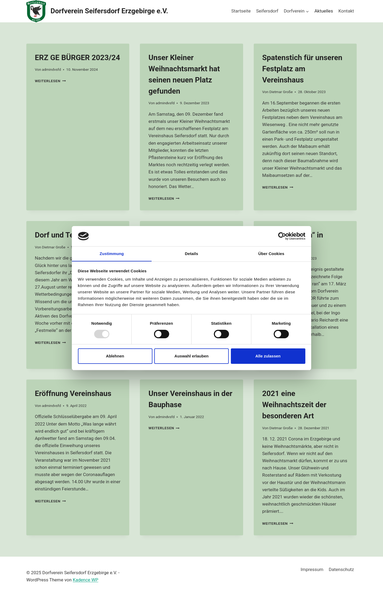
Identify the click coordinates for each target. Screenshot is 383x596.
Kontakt (346, 11)
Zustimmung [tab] (112, 253)
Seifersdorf (267, 11)
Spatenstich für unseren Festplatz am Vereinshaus (302, 68)
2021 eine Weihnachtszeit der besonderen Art (294, 404)
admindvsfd (51, 69)
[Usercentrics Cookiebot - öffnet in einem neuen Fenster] (282, 236)
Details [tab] (191, 253)
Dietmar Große (281, 92)
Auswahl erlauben (191, 356)
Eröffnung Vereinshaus (73, 393)
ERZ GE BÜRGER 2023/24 (77, 57)
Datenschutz (341, 569)
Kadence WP (85, 579)
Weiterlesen (50, 81)
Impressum (312, 569)
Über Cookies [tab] (271, 253)
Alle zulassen (268, 356)
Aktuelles (323, 11)
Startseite (241, 11)
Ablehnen (115, 356)
